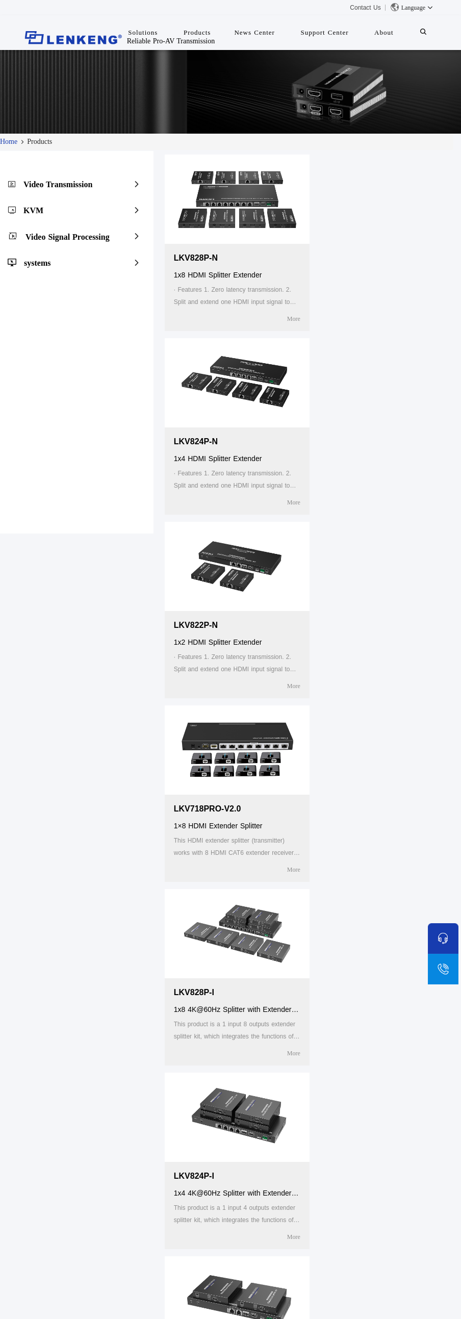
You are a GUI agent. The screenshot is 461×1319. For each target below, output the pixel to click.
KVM (33, 210)
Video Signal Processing (67, 237)
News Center (254, 32)
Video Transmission (57, 184)
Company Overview (54, 1160)
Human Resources (53, 1186)
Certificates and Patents (61, 1173)
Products (141, 1140)
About (384, 32)
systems (37, 263)
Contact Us (365, 7)
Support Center (324, 32)
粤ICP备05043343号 (332, 1302)
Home (8, 141)
